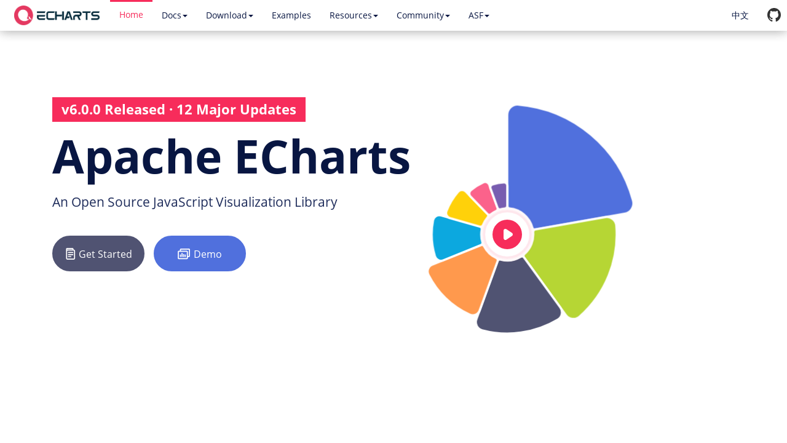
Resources (354, 15)
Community (423, 15)
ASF (479, 15)
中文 (740, 15)
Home (131, 14)
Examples (291, 15)
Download (229, 15)
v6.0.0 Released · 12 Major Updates (178, 109)
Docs (175, 15)
